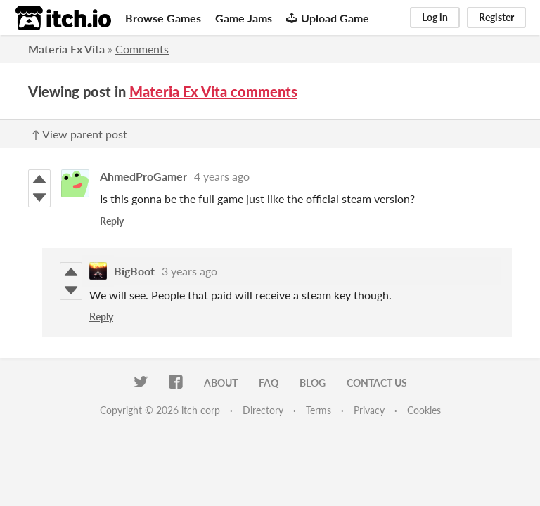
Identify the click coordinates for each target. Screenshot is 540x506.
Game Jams (243, 18)
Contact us (377, 383)
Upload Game (327, 18)
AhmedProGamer (143, 176)
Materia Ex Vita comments (213, 91)
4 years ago (222, 176)
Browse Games (163, 18)
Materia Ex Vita (66, 49)
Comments (142, 49)
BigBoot (134, 271)
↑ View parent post (79, 134)
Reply (112, 221)
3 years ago (189, 271)
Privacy (369, 410)
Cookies (424, 410)
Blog (313, 383)
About (221, 383)
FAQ (268, 383)
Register (496, 17)
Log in (435, 17)
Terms (318, 410)
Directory (263, 410)
